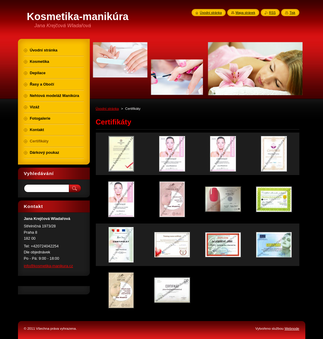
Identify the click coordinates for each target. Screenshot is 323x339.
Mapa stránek (245, 12)
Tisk (292, 12)
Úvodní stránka (107, 108)
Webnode (291, 328)
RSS (272, 12)
